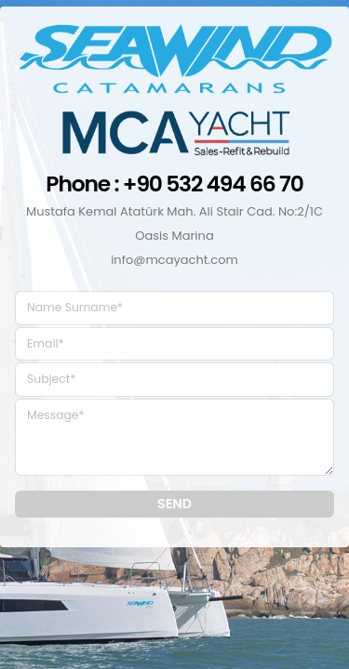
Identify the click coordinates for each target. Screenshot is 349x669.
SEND (174, 503)
